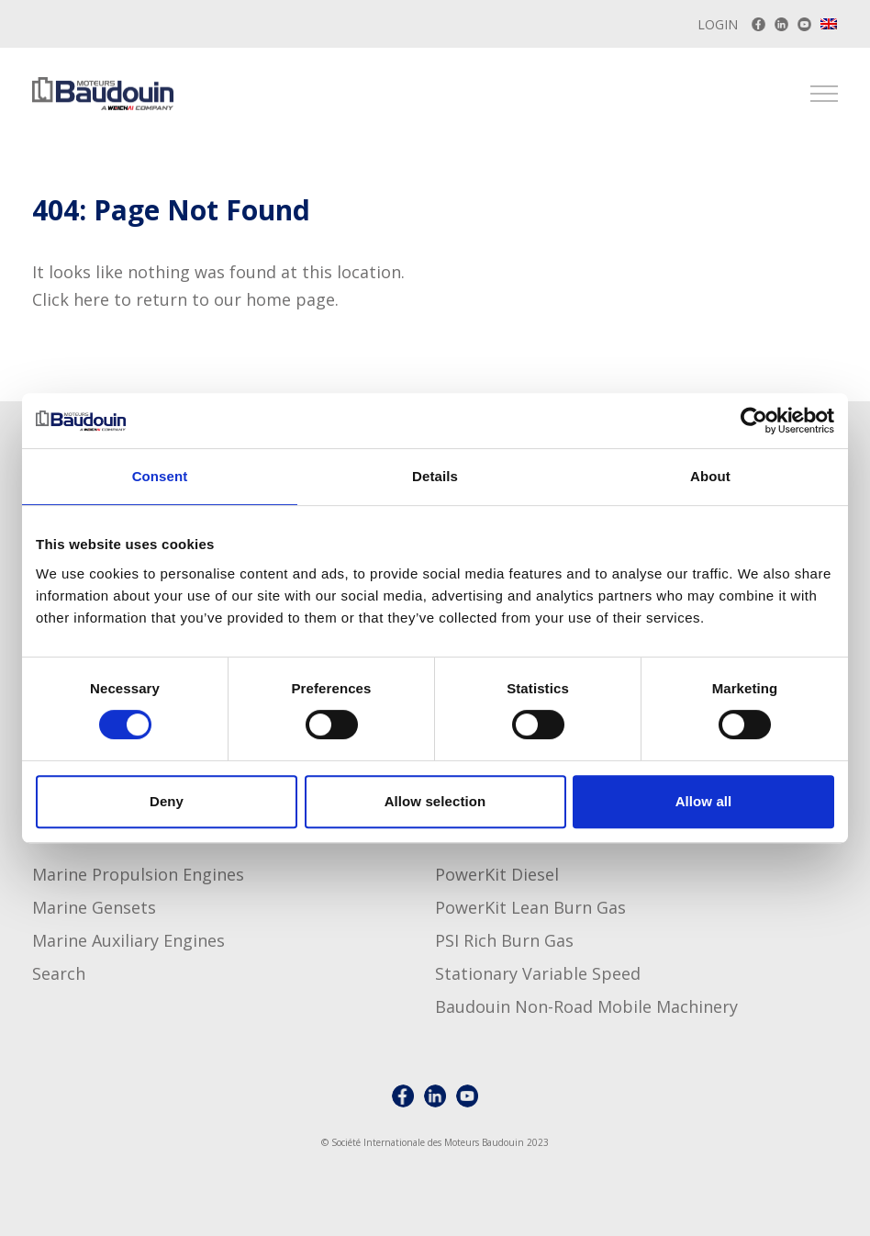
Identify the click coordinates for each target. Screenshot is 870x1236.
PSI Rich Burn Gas (504, 940)
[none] (829, 26)
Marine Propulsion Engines (138, 874)
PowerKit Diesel (497, 874)
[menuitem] (829, 23)
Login (717, 24)
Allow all (703, 801)
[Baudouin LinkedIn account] (781, 24)
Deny (167, 801)
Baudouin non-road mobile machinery (586, 1006)
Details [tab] (435, 476)
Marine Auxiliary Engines (128, 940)
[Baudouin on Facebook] (758, 24)
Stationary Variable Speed (538, 973)
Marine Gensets (94, 907)
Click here (70, 299)
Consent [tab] (160, 476)
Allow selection (435, 801)
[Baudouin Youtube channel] (804, 24)
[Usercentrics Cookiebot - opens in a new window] (754, 420)
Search (58, 973)
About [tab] (710, 476)
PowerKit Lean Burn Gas (530, 907)
